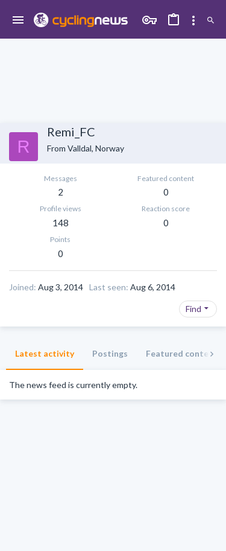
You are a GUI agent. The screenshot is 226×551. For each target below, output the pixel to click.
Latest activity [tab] (44, 353)
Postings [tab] (110, 353)
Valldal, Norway (95, 148)
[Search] (210, 20)
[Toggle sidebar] (193, 20)
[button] (18, 20)
